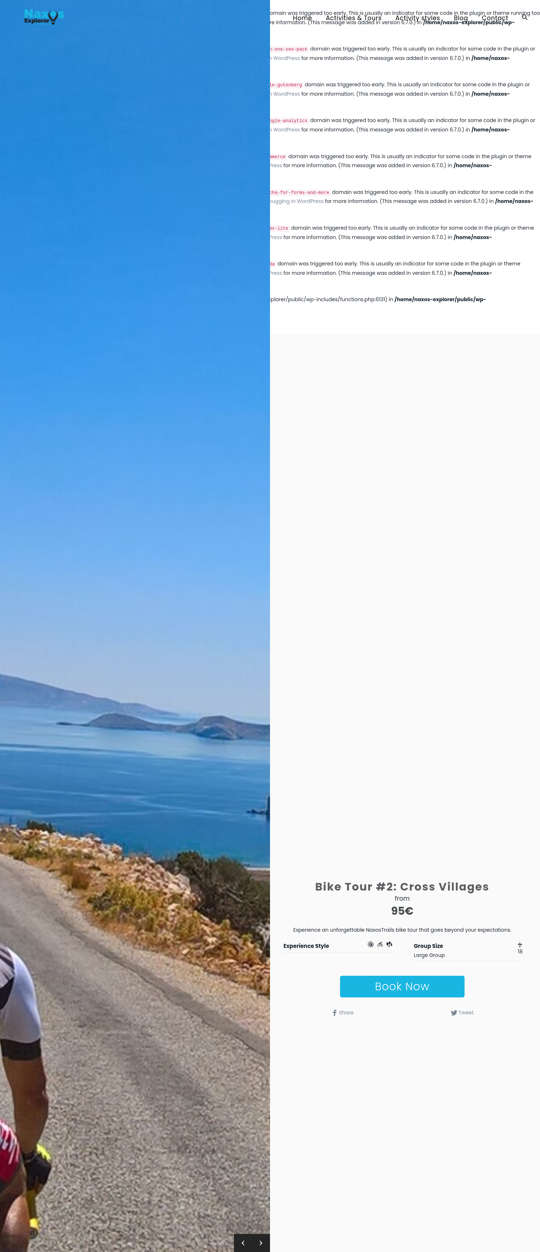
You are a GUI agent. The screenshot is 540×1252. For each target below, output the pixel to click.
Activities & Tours (354, 18)
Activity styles (418, 18)
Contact (495, 18)
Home (302, 18)
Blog (461, 18)
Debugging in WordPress (293, 201)
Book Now (402, 986)
